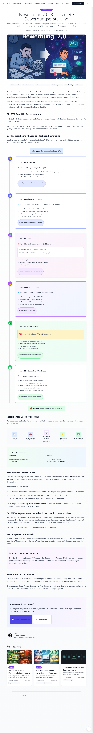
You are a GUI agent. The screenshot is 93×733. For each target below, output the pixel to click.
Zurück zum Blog (19, 695)
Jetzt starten (78, 4)
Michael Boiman (19, 636)
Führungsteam (40, 4)
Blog (57, 4)
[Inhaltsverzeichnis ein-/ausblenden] (88, 728)
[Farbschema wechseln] (88, 3)
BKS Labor (65, 4)
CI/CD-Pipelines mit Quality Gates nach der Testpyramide (73, 668)
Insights (50, 4)
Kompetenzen (17, 4)
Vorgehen (28, 4)
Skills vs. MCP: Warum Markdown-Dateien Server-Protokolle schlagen (18, 671)
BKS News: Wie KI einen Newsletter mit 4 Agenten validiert (45, 671)
